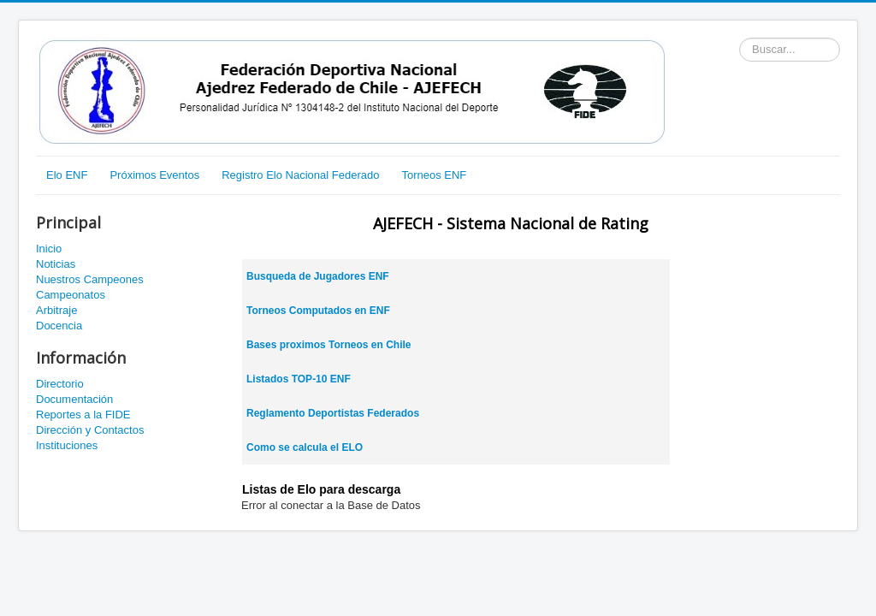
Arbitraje (56, 310)
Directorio (60, 383)
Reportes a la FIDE (83, 414)
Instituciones (67, 445)
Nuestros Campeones (90, 279)
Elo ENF (66, 175)
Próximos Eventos (154, 175)
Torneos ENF (433, 175)
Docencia (59, 325)
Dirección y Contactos (90, 430)
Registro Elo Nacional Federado (300, 175)
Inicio (49, 248)
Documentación (74, 399)
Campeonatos (70, 294)
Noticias (55, 264)
